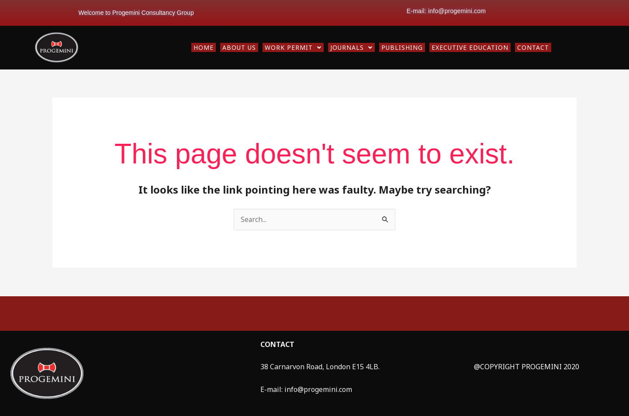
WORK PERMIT (293, 47)
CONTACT (533, 47)
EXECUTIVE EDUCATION (470, 47)
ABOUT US (239, 47)
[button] (293, 47)
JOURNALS (351, 47)
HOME (204, 47)
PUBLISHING (402, 47)
